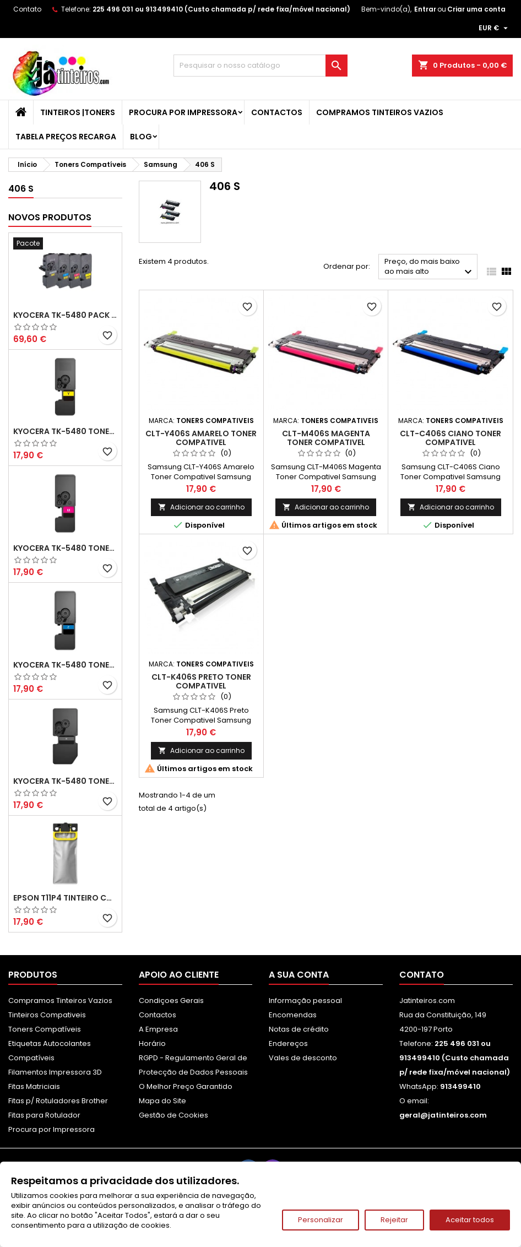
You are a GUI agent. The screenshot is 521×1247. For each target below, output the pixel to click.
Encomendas (293, 1015)
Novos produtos (49, 217)
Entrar (425, 9)
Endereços (288, 1043)
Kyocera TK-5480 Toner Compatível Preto (65, 781)
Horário (152, 1043)
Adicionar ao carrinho (201, 507)
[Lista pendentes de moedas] (495, 28)
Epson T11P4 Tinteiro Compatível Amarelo (65, 897)
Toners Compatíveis (44, 1029)
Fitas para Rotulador (44, 1115)
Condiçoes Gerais (171, 1000)
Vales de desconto (303, 1058)
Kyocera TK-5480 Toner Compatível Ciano (65, 664)
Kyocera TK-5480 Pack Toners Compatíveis (65, 315)
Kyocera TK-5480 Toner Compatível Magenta (65, 548)
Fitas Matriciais (34, 1086)
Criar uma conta (476, 9)
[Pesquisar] (260, 66)
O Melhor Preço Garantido (185, 1086)
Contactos (276, 112)
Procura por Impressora (183, 112)
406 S (21, 188)
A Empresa (158, 1029)
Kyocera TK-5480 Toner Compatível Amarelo (65, 431)
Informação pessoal (305, 1000)
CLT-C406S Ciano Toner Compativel (450, 438)
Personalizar (320, 1220)
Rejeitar (394, 1220)
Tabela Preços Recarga (65, 136)
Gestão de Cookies (173, 1115)
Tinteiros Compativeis (47, 1015)
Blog (141, 136)
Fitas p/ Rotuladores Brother (58, 1101)
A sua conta (299, 974)
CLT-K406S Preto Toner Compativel (201, 681)
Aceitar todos (470, 1220)
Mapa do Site (162, 1101)
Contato (27, 9)
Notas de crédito (299, 1029)
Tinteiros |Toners (77, 112)
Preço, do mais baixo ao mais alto (429, 267)
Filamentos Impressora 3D (55, 1072)
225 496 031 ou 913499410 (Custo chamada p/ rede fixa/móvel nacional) (221, 9)
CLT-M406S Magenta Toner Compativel (326, 438)
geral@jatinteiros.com (443, 1115)
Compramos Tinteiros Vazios (379, 112)
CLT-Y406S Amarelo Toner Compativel (201, 438)
